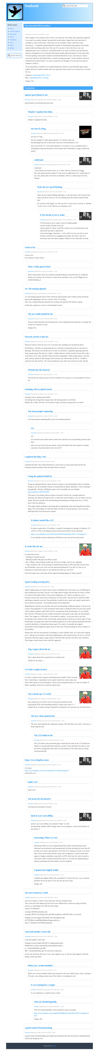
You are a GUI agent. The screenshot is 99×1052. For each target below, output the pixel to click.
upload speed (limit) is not (36, 95)
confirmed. (39, 160)
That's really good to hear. (39, 266)
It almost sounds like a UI (42, 520)
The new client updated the (43, 716)
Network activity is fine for (36, 337)
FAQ (11, 42)
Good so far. (30, 247)
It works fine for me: (34, 546)
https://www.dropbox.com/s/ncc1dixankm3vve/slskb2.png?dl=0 (47, 771)
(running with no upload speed (38, 389)
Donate (12, 48)
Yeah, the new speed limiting (49, 187)
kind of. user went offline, (42, 816)
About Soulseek (15, 31)
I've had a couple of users (36, 669)
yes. (32, 428)
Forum (12, 37)
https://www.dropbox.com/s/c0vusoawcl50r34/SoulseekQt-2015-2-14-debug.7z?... (59, 534)
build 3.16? (33, 782)
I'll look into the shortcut (39, 370)
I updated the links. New (35, 457)
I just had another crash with (37, 932)
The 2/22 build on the (43, 735)
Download (13, 34)
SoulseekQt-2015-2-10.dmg (38, 78)
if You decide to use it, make (52, 215)
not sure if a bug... (39, 128)
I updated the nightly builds (46, 870)
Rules (11, 45)
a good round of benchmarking (38, 1028)
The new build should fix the (40, 314)
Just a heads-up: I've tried (39, 694)
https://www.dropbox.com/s (37, 760)
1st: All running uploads (35, 289)
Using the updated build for (40, 476)
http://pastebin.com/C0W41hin (38, 492)
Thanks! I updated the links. (40, 112)
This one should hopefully (45, 1002)
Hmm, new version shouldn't (40, 965)
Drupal (53, 1046)
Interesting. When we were (46, 838)
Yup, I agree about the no (39, 649)
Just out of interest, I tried (36, 893)
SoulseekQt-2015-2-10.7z (41, 75)
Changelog (13, 40)
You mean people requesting (40, 411)
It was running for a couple (43, 985)
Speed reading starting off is (37, 582)
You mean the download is (39, 799)
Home (12, 28)
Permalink (27, 99)
